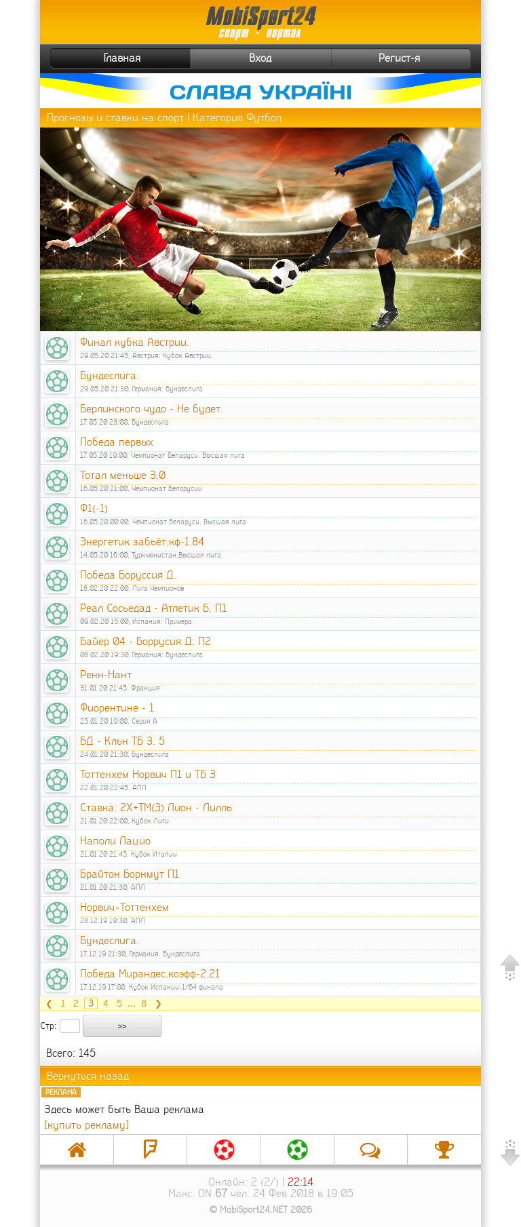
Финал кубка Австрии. (134, 342)
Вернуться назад (88, 1076)
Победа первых (116, 442)
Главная (97, 58)
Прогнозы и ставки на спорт (115, 117)
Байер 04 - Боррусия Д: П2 (145, 641)
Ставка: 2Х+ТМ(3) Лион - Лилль (156, 807)
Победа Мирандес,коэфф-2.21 (150, 973)
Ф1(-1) (94, 508)
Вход (260, 58)
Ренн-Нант (106, 674)
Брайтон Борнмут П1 (129, 874)
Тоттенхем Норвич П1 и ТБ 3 (148, 774)
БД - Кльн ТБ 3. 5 (122, 741)
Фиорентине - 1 (117, 708)
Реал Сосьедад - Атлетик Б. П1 (153, 608)
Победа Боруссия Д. (128, 575)
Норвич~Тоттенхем (124, 907)
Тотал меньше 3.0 (123, 475)
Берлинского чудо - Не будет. (151, 408)
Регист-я (423, 58)
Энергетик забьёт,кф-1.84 (142, 541)
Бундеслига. (109, 375)
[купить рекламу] (86, 1125)
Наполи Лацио (115, 840)
